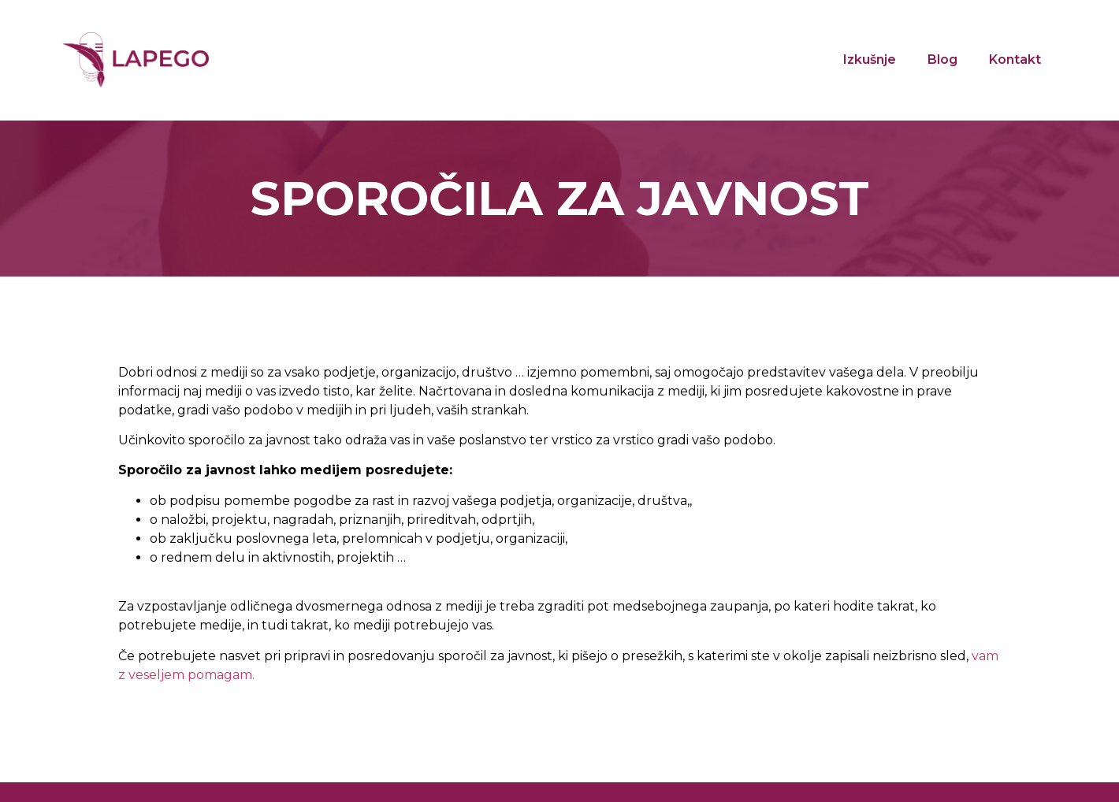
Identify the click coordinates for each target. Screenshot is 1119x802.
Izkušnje (869, 59)
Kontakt (1015, 59)
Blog (942, 59)
